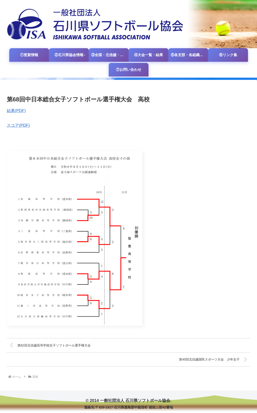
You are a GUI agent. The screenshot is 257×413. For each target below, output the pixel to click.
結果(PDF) (16, 110)
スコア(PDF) (18, 125)
